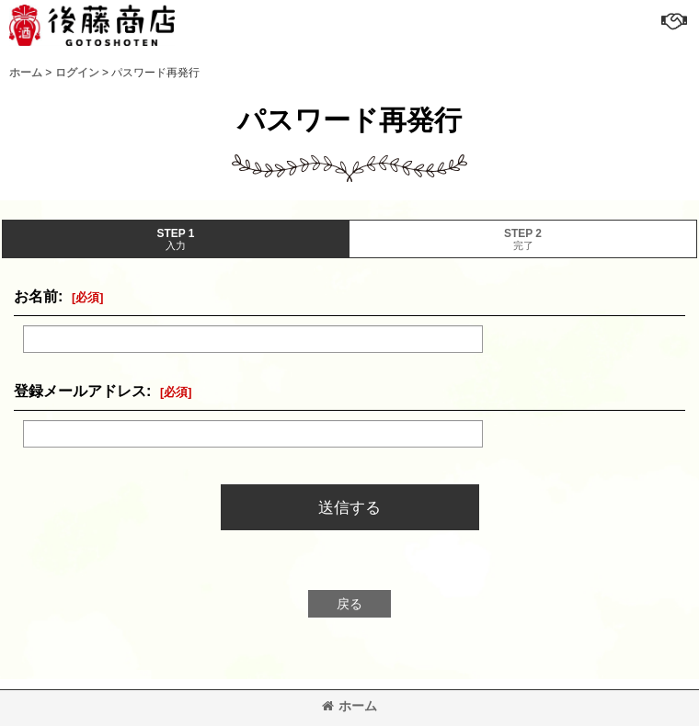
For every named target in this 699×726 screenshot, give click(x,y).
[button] (673, 20)
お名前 (36, 296)
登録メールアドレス (80, 390)
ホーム (349, 705)
